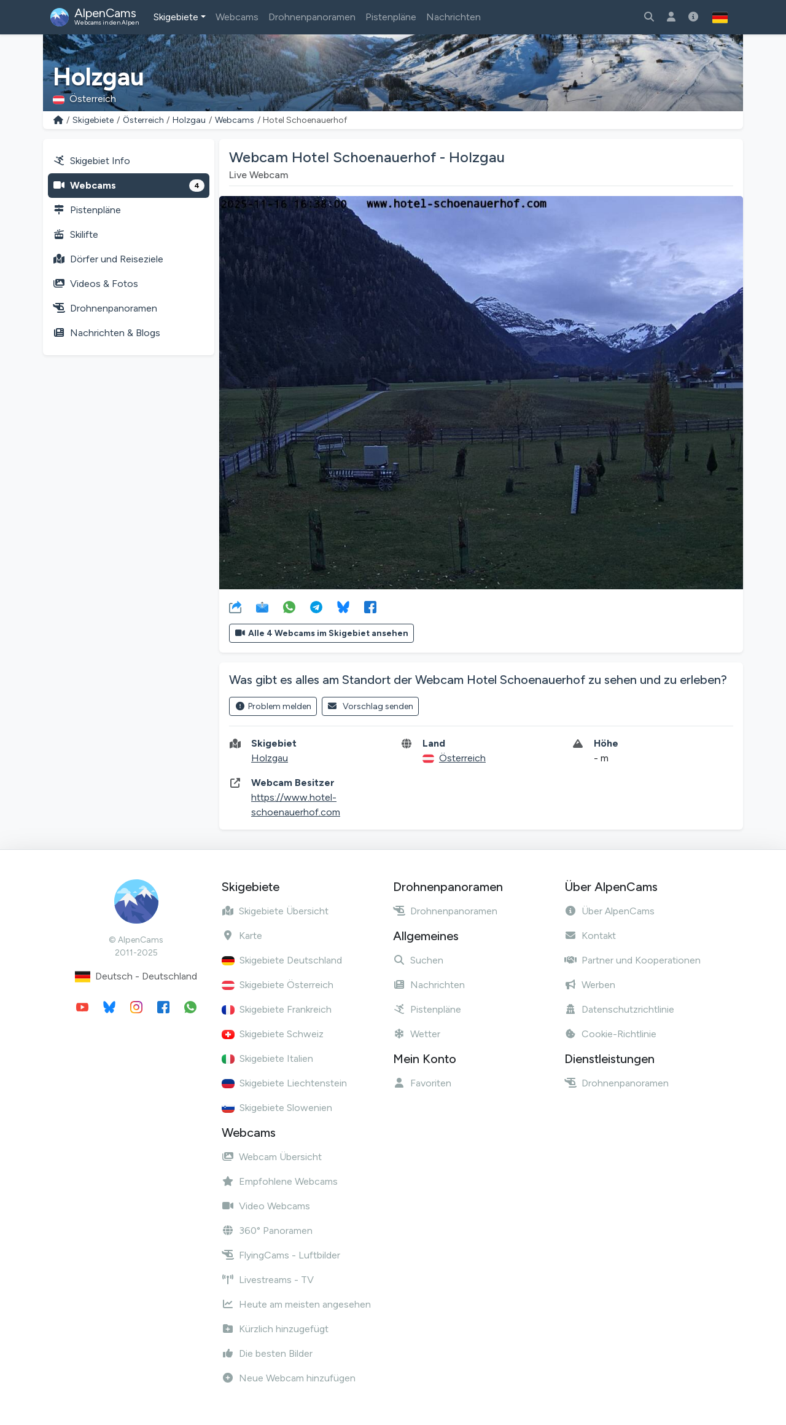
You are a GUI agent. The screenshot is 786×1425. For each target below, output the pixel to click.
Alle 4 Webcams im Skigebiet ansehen (321, 633)
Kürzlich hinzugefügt (275, 1329)
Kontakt (590, 935)
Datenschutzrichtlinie (619, 1009)
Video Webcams (266, 1206)
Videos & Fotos (95, 283)
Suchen (418, 960)
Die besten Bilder (267, 1353)
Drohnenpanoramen (312, 17)
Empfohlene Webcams (280, 1181)
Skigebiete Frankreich (277, 1009)
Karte (242, 935)
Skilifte (75, 234)
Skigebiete (176, 17)
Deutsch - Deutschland (136, 976)
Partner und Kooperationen (632, 960)
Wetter (416, 1034)
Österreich (143, 120)
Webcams (237, 17)
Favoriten (422, 1083)
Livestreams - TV (268, 1280)
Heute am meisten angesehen (296, 1304)
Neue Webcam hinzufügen (289, 1378)
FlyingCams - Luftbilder (281, 1255)
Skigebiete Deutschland (282, 960)
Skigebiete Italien (267, 1058)
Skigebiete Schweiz (273, 1034)
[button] (720, 17)
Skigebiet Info (91, 161)
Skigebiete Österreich (277, 985)
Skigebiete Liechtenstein (284, 1083)
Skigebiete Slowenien (277, 1107)
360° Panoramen (267, 1230)
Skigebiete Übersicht (275, 911)
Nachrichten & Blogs (106, 333)
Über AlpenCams (609, 911)
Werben (589, 985)
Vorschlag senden (370, 706)
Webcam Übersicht (272, 1157)
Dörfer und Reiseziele (108, 259)
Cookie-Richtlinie (610, 1034)
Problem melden (273, 706)
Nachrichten (453, 17)
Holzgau (189, 120)
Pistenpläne (390, 17)
